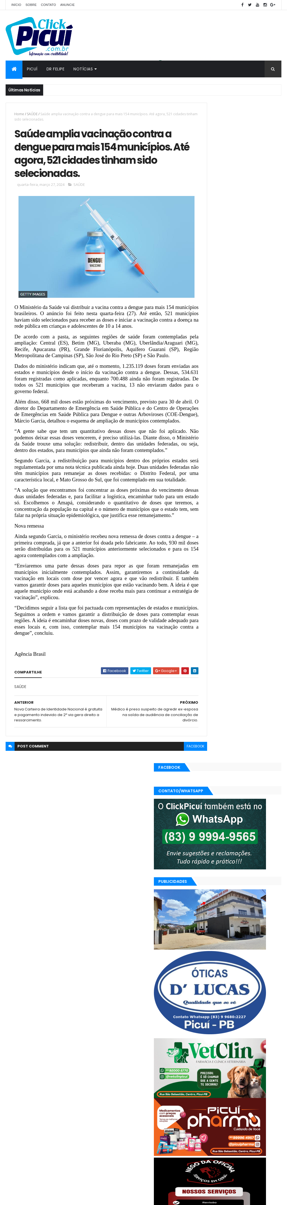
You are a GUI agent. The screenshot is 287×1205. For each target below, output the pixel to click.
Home (19, 114)
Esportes (230, 1100)
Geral (249, 1100)
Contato (48, 4)
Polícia (242, 1110)
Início (16, 4)
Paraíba (223, 1110)
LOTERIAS (268, 1100)
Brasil (203, 1091)
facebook (175, 799)
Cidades (222, 1091)
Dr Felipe (56, 69)
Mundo (204, 1110)
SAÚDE (32, 114)
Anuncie (67, 4)
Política (261, 1110)
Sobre (31, 4)
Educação (207, 1100)
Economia (245, 1091)
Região (204, 1120)
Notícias (83, 69)
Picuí (32, 69)
